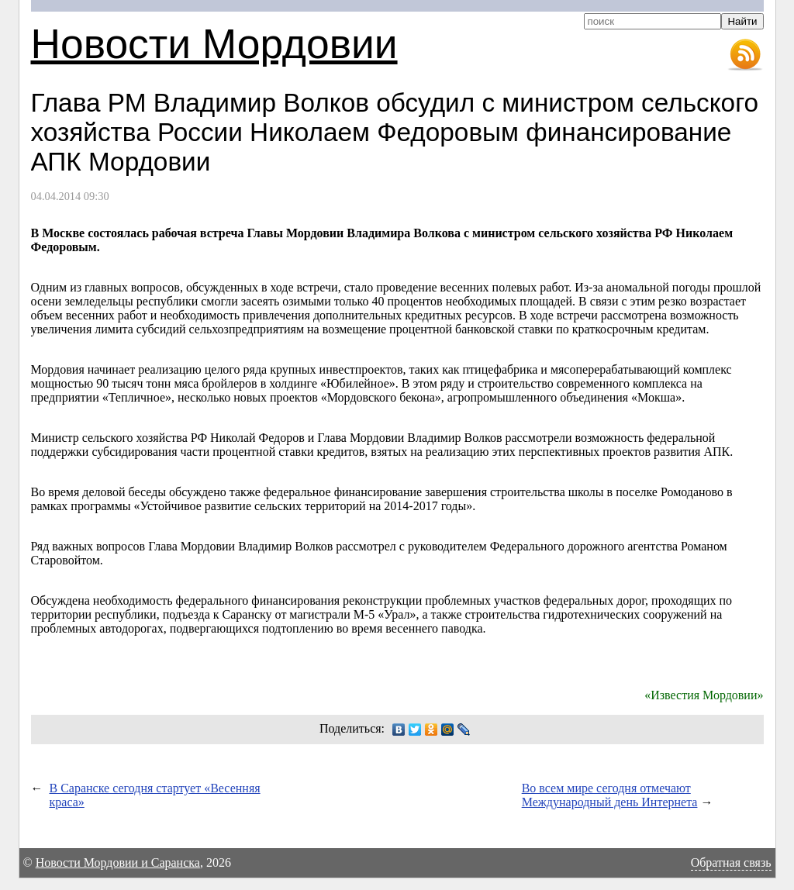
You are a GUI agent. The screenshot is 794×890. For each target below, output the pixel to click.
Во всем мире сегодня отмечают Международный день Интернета (610, 795)
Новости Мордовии (214, 44)
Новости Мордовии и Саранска (118, 862)
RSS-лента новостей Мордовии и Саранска (745, 55)
